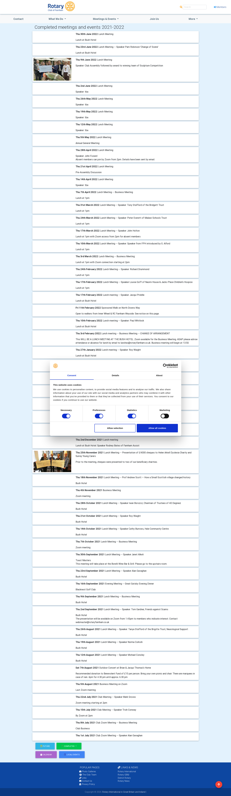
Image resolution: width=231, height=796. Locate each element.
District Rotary (124, 778)
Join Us (154, 19)
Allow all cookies (157, 428)
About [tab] (159, 375)
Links (83, 778)
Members (220, 7)
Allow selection (115, 428)
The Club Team (87, 774)
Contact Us (85, 781)
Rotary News (124, 781)
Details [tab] (115, 375)
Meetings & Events (105, 19)
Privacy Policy (87, 784)
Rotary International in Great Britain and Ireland (123, 792)
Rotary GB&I (123, 774)
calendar (46, 754)
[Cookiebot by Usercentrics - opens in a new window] (165, 365)
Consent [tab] (71, 375)
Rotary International (127, 771)
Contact (18, 19)
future (45, 746)
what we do (56, 19)
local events (72, 754)
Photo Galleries (87, 771)
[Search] (194, 7)
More (192, 19)
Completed (68, 746)
